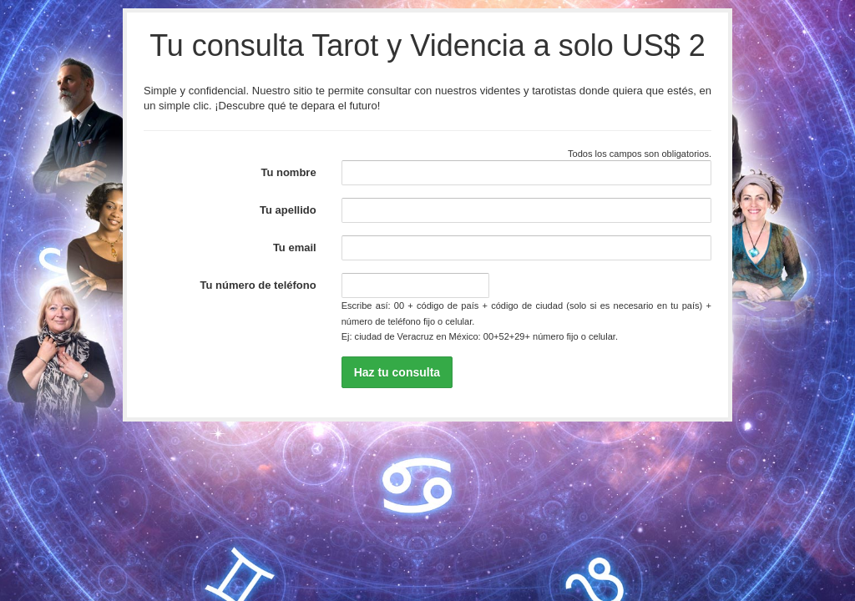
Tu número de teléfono (258, 285)
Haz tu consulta (397, 372)
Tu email (294, 247)
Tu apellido (288, 210)
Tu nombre (288, 172)
